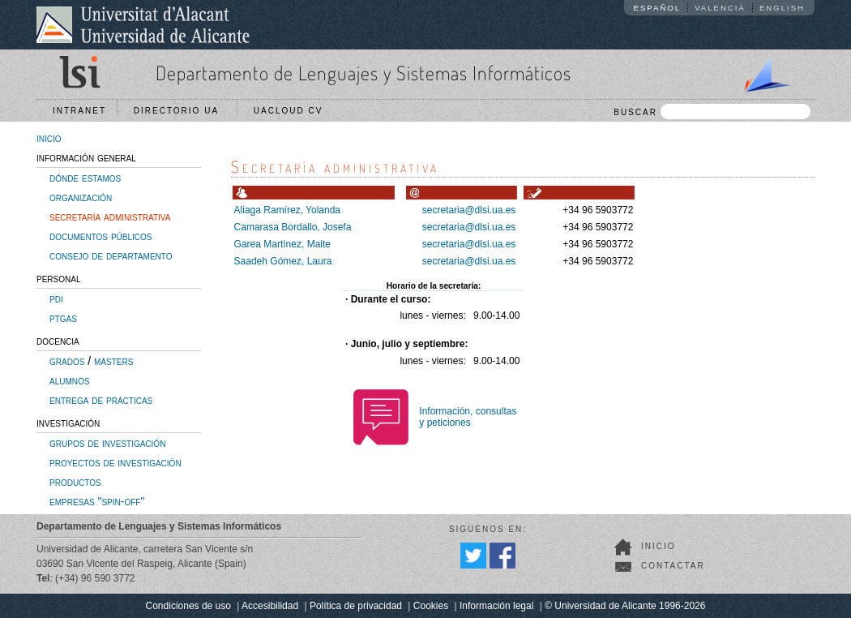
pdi (56, 298)
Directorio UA (180, 110)
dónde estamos (85, 177)
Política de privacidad (356, 606)
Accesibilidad (270, 606)
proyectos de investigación (115, 462)
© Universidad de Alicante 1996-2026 (625, 606)
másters (113, 360)
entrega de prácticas (100, 399)
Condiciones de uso (188, 606)
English (782, 7)
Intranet (79, 110)
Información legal (496, 606)
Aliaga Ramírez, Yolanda (287, 210)
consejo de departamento (111, 255)
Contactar (673, 565)
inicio (49, 137)
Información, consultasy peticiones (467, 417)
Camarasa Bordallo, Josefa (293, 227)
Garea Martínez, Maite (282, 244)
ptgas (63, 317)
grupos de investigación (107, 442)
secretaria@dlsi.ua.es (469, 210)
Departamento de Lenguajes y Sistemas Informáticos (363, 72)
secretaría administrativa (109, 216)
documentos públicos (100, 236)
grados (66, 360)
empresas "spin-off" (96, 501)
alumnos (69, 380)
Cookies (430, 606)
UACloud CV (292, 110)
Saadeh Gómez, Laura (283, 261)
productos (75, 481)
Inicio (658, 546)
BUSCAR (712, 111)
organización (80, 197)
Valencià (720, 7)
